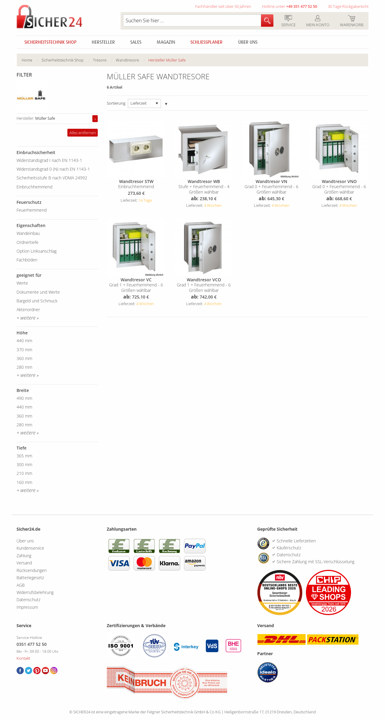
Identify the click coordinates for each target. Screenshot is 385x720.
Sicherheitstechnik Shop (50, 42)
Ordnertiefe (27, 242)
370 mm (24, 349)
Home (27, 60)
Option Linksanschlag (37, 251)
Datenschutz (28, 599)
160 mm (24, 482)
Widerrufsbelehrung (35, 592)
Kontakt (23, 658)
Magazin (166, 42)
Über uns (247, 42)
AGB (21, 585)
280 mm (24, 367)
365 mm (24, 456)
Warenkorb (351, 21)
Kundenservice (30, 548)
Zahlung (24, 555)
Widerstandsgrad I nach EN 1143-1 (49, 160)
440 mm (24, 340)
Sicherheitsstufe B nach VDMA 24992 (52, 178)
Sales (135, 42)
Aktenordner (28, 309)
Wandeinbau (28, 233)
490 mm (24, 398)
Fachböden (27, 260)
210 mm (24, 473)
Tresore (99, 60)
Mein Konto (318, 21)
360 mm (24, 358)
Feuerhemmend (32, 210)
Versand (24, 563)
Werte (22, 283)
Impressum (27, 607)
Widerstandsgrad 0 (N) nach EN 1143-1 (53, 169)
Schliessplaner (206, 42)
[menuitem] (32, 60)
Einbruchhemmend (34, 187)
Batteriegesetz (30, 577)
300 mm (24, 464)
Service (288, 21)
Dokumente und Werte (38, 292)
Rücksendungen (32, 570)
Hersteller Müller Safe (167, 60)
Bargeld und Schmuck (37, 301)
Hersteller (103, 42)
